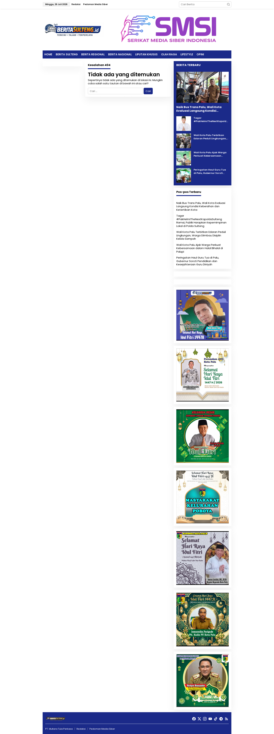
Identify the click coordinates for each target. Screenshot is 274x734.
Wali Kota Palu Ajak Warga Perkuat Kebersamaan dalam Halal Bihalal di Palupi (210, 154)
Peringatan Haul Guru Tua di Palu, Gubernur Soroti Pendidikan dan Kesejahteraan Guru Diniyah (211, 171)
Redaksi (81, 729)
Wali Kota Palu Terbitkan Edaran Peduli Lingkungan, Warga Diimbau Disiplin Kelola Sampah (210, 137)
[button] (228, 4)
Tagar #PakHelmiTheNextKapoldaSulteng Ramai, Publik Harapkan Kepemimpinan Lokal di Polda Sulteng (211, 119)
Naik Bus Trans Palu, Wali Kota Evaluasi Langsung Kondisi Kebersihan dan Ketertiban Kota (200, 109)
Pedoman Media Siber (102, 729)
